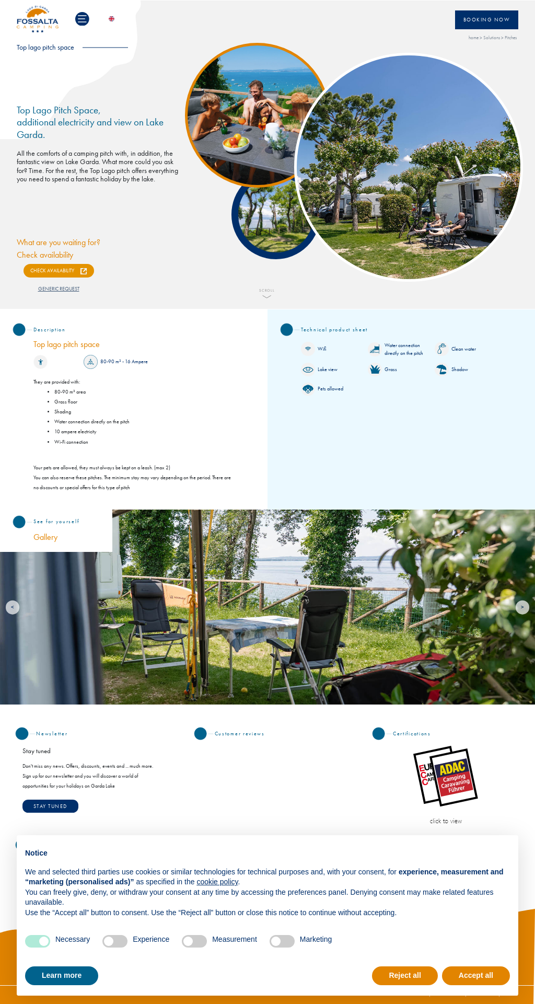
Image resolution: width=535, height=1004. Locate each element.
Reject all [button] (405, 975)
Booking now (486, 20)
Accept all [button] (476, 975)
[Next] (523, 607)
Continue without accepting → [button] (458, 848)
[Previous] (13, 607)
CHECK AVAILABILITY (52, 271)
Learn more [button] (62, 975)
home (474, 38)
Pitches (511, 38)
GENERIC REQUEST (58, 289)
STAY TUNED (50, 806)
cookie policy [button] (217, 882)
